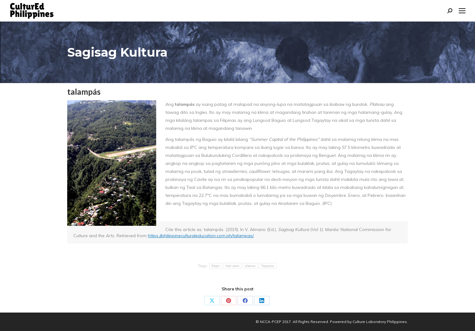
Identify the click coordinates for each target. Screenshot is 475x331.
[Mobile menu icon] (462, 10)
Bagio (215, 266)
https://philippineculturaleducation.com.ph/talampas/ (201, 235)
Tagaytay (267, 266)
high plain (232, 266)
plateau (250, 266)
